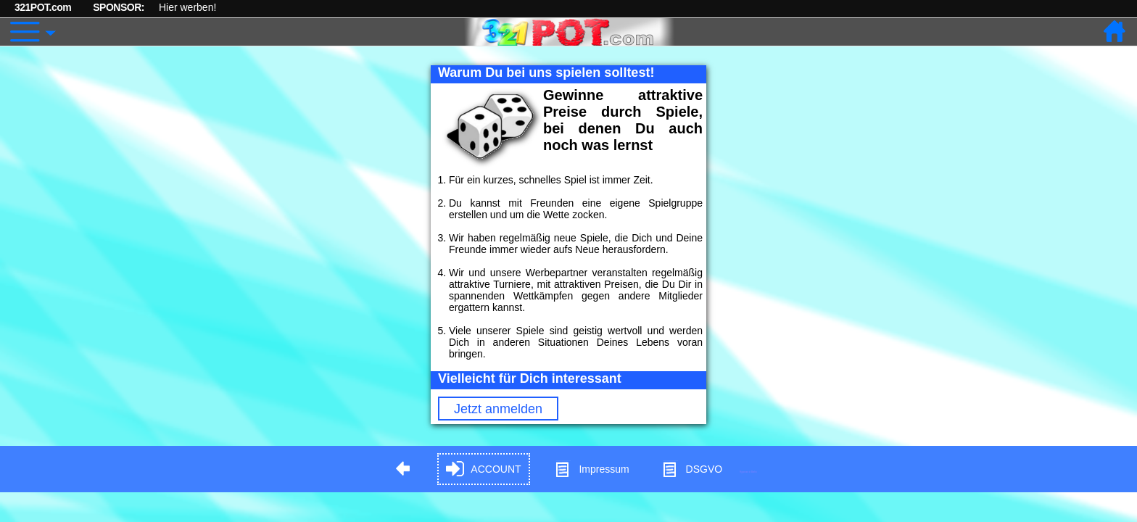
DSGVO (692, 469)
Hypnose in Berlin (748, 472)
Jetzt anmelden (498, 409)
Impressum (591, 469)
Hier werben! (187, 7)
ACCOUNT (483, 469)
